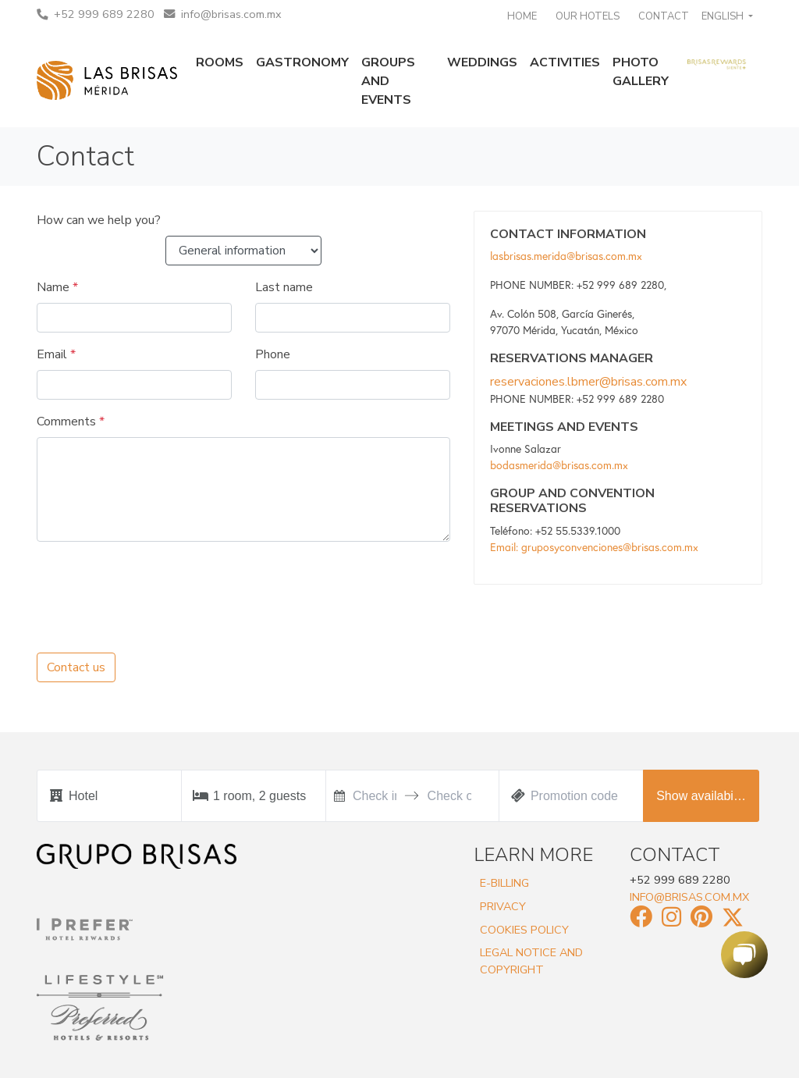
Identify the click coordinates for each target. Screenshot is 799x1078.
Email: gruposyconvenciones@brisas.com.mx (594, 547)
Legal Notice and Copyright (531, 961)
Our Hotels (588, 16)
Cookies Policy (524, 929)
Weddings (482, 62)
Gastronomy (302, 62)
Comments (71, 421)
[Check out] (449, 795)
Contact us (76, 667)
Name (57, 287)
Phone (272, 354)
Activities (565, 62)
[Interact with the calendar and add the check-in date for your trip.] (339, 796)
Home (522, 16)
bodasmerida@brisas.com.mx (559, 465)
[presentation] (155, 584)
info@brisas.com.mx (223, 14)
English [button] (723, 16)
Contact (663, 16)
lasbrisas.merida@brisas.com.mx (566, 256)
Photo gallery (641, 72)
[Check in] (374, 795)
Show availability (702, 795)
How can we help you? (99, 220)
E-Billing (504, 883)
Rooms (219, 62)
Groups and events (388, 81)
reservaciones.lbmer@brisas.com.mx (588, 381)
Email (56, 354)
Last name (284, 287)
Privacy (503, 906)
